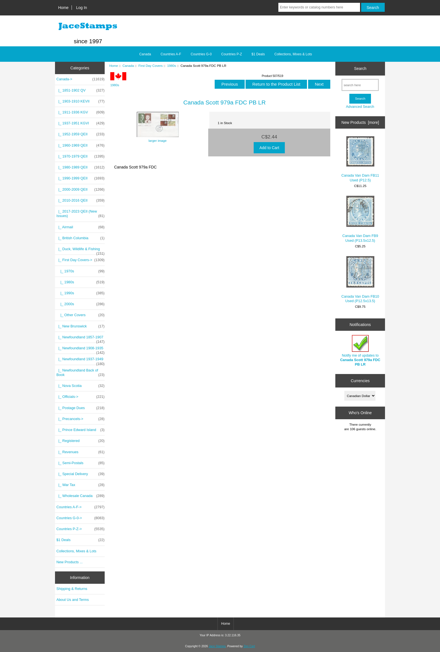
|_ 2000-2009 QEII (80, 189)
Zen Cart (249, 646)
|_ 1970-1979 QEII (80, 156)
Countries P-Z (231, 54)
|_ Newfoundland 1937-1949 (80, 360)
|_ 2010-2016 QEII (80, 200)
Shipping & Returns (71, 589)
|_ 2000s (80, 304)
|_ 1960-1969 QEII (80, 145)
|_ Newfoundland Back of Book (80, 372)
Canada (128, 65)
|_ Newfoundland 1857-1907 (80, 338)
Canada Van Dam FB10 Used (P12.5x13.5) (360, 279)
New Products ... (69, 562)
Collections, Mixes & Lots (293, 54)
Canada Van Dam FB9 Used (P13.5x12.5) (360, 219)
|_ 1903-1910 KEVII (80, 101)
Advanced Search (360, 106)
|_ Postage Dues (80, 408)
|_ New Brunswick (80, 326)
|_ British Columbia (80, 238)
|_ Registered (80, 441)
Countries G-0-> (80, 518)
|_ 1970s (80, 271)
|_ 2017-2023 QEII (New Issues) (80, 213)
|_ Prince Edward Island (80, 430)
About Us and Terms (72, 600)
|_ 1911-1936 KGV (80, 112)
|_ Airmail (80, 227)
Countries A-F (171, 54)
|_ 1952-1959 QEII (80, 134)
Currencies (360, 381)
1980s (171, 65)
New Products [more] (360, 122)
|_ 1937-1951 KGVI (80, 123)
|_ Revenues (80, 452)
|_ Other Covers (80, 315)
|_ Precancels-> (80, 419)
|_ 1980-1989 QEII (80, 167)
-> (80, 79)
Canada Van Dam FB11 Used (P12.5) (360, 159)
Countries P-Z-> (80, 529)
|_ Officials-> (80, 397)
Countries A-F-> (80, 507)
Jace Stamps (217, 646)
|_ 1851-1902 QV (80, 90)
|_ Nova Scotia (80, 386)
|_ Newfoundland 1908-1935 (80, 349)
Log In (81, 7)
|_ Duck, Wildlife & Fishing (80, 250)
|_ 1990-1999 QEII (80, 178)
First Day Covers (150, 65)
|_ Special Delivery (80, 474)
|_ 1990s (80, 293)
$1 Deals (258, 54)
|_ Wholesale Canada (80, 496)
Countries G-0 (201, 54)
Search (360, 68)
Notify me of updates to (360, 350)
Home (63, 7)
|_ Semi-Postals (80, 463)
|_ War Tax (80, 485)
